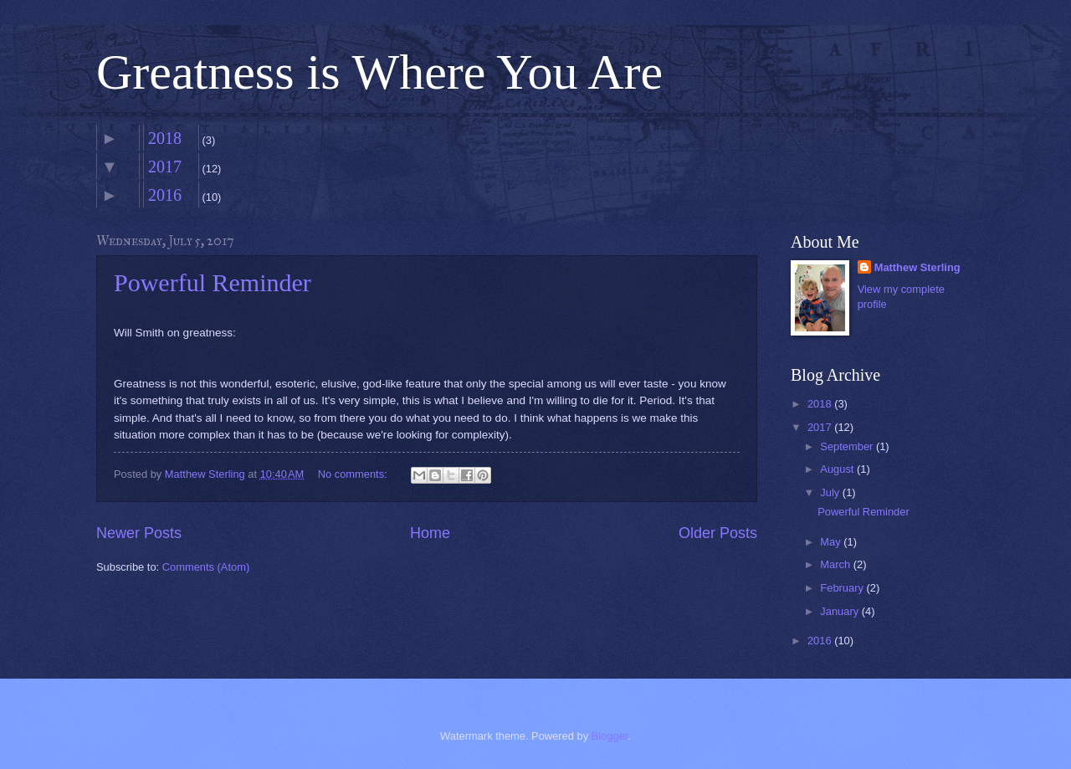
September (848, 446)
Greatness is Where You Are (379, 72)
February (843, 588)
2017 (165, 166)
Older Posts (718, 533)
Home (430, 533)
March (836, 564)
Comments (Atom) (205, 567)
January (840, 611)
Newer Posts (139, 533)
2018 (165, 138)
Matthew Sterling (917, 267)
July (831, 492)
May (831, 542)
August (838, 469)
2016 (165, 195)
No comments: (354, 474)
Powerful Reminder (212, 282)
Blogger (610, 736)
